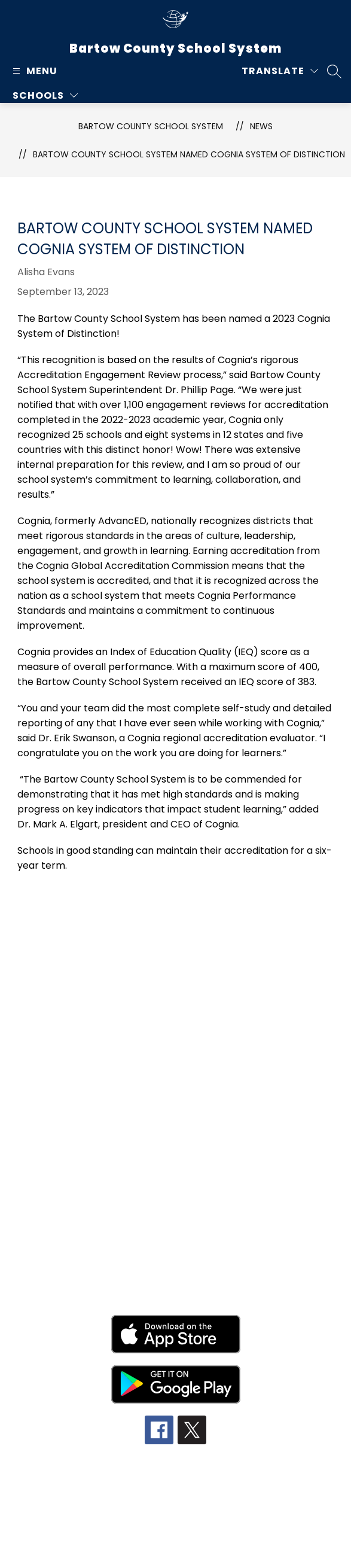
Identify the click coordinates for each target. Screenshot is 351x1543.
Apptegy (200, 1523)
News (261, 126)
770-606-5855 (170, 1060)
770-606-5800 (170, 1043)
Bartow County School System (150, 126)
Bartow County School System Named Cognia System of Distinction (189, 154)
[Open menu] (33, 70)
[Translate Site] (280, 70)
